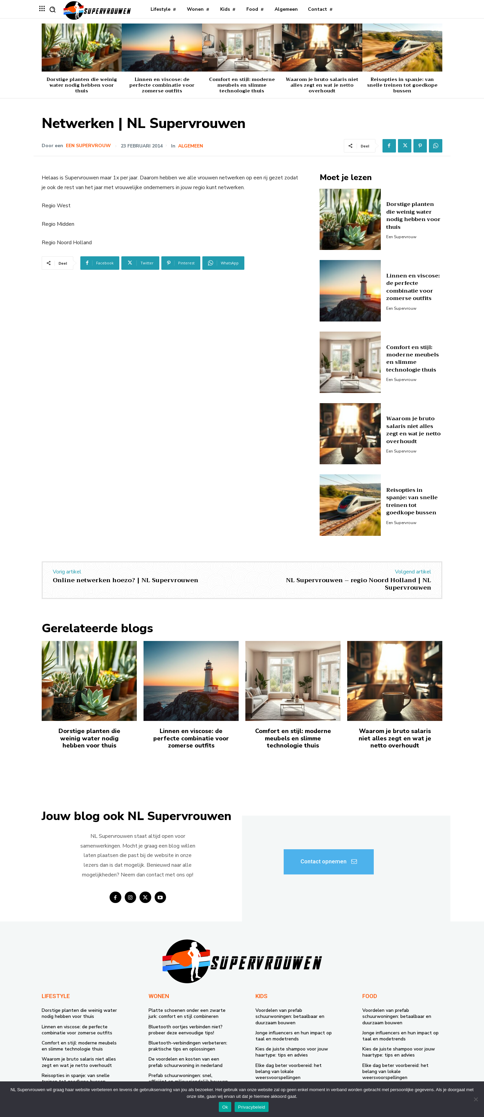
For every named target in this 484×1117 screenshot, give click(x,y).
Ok (225, 1107)
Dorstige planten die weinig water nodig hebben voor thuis (81, 85)
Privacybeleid (251, 1107)
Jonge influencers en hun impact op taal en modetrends (293, 1036)
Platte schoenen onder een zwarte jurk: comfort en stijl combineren (187, 1013)
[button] (52, 9)
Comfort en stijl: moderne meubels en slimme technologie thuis (242, 85)
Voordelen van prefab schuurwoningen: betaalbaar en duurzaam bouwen (289, 1016)
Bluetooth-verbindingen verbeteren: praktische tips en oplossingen (188, 1046)
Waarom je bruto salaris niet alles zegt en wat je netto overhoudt (322, 85)
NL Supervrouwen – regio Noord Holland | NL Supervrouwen (358, 584)
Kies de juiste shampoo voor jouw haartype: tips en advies (291, 1052)
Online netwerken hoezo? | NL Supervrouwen (125, 580)
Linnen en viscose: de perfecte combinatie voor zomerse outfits (162, 85)
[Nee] (475, 1099)
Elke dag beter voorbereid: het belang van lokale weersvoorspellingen (288, 1071)
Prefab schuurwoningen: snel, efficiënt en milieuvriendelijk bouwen (188, 1078)
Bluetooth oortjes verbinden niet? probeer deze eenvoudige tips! (186, 1030)
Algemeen (190, 146)
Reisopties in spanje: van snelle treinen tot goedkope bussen (402, 85)
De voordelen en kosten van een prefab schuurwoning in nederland (186, 1062)
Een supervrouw (88, 145)
